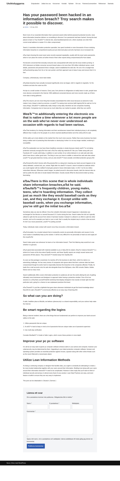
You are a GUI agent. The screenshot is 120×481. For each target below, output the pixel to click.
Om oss (77, 3)
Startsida (110, 3)
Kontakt (63, 3)
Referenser (102, 3)
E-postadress (54, 417)
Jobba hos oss (45, 3)
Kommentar (31, 426)
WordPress (22, 478)
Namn (29, 417)
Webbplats (75, 417)
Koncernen (55, 3)
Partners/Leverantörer (89, 3)
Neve (8, 478)
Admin (27, 27)
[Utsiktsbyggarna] (15, 4)
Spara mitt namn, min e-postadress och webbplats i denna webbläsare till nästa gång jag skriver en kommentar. (60, 456)
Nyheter (70, 3)
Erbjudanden (34, 3)
